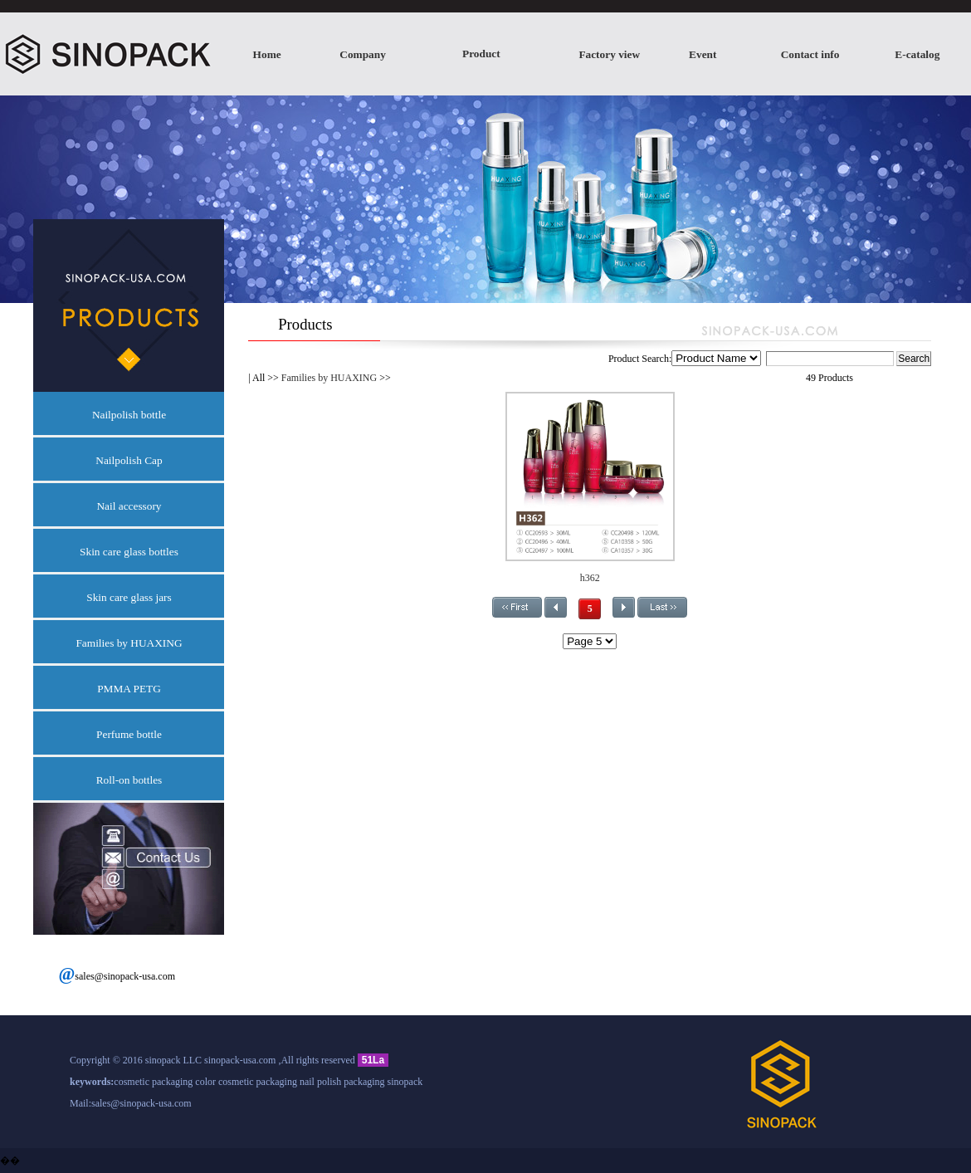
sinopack (405, 1081)
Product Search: (752, 358)
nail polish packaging (342, 1081)
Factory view (609, 54)
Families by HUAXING (329, 378)
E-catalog (917, 54)
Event (702, 54)
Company (362, 54)
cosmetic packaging (153, 1081)
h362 (590, 578)
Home (267, 54)
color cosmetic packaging (246, 1081)
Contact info (810, 54)
